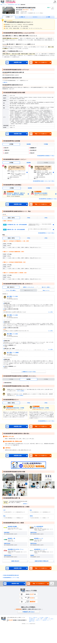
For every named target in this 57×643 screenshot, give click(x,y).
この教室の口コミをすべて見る (28, 371)
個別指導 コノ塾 (11, 538)
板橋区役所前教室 (7, 555)
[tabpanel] (28, 150)
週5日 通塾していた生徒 (12, 333)
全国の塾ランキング (46, 620)
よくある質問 (41, 617)
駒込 (4, 515)
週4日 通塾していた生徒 (12, 315)
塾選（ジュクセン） (4, 4)
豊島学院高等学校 (7, 382)
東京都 (16, 4)
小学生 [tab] (45, 217)
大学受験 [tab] (11, 144)
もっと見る (50, 330)
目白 (31, 510)
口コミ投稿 (51, 618)
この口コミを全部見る (20, 390)
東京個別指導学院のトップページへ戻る (11, 577)
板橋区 (19, 4)
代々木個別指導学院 (38, 526)
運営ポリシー (38, 620)
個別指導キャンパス (38, 538)
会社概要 (45, 618)
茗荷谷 (31, 515)
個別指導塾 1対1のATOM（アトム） (16, 549)
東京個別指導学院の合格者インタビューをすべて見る (43, 181)
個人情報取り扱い (32, 618)
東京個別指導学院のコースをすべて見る (46, 232)
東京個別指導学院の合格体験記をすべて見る (47, 198)
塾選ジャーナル (31, 621)
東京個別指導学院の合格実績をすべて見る (45, 155)
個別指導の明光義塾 (12, 526)
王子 (4, 510)
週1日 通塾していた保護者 (13, 352)
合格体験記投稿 (31, 620)
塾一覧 (30, 617)
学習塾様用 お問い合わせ (28, 611)
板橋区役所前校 (33, 532)
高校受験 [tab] (29, 144)
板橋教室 (32, 555)
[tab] (10, 287)
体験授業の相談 (14, 62)
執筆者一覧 (35, 617)
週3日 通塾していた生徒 (12, 296)
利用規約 (46, 617)
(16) (33, 9)
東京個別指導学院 (11, 4)
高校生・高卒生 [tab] (11, 217)
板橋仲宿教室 (6, 532)
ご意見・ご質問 (39, 618)
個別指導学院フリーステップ (40, 549)
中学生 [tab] (28, 217)
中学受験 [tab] (46, 144)
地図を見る (5, 82)
